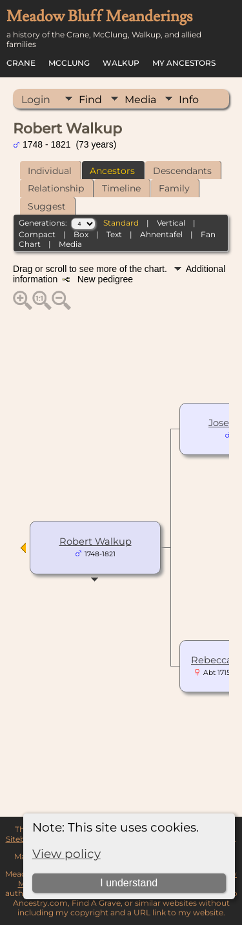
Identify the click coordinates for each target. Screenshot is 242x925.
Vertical (171, 223)
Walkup (121, 63)
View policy (66, 853)
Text (114, 234)
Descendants (182, 171)
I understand (128, 882)
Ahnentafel (161, 234)
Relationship (56, 188)
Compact (37, 234)
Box (81, 234)
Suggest (47, 206)
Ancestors (112, 171)
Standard (121, 223)
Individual (50, 171)
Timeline (121, 188)
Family (174, 188)
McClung (69, 63)
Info (189, 99)
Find (90, 99)
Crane (20, 63)
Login (35, 99)
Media (140, 99)
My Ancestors (184, 63)
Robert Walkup (95, 541)
